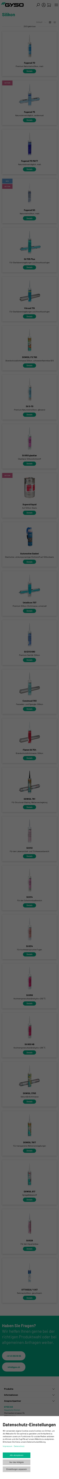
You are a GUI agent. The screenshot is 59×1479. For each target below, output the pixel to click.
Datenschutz (19, 1446)
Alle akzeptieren (17, 1455)
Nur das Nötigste (16, 1462)
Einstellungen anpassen (16, 1469)
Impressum (7, 1446)
